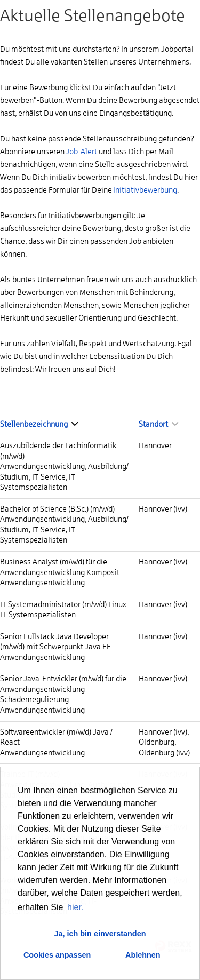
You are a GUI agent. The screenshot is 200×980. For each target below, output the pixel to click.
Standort (158, 424)
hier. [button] (75, 907)
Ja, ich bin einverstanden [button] (100, 933)
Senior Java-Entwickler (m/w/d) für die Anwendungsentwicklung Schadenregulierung (63, 689)
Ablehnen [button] (143, 955)
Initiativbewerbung (145, 190)
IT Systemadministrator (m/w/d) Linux (63, 604)
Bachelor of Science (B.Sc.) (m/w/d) (57, 509)
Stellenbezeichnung (39, 424)
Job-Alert (81, 151)
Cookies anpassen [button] (57, 955)
